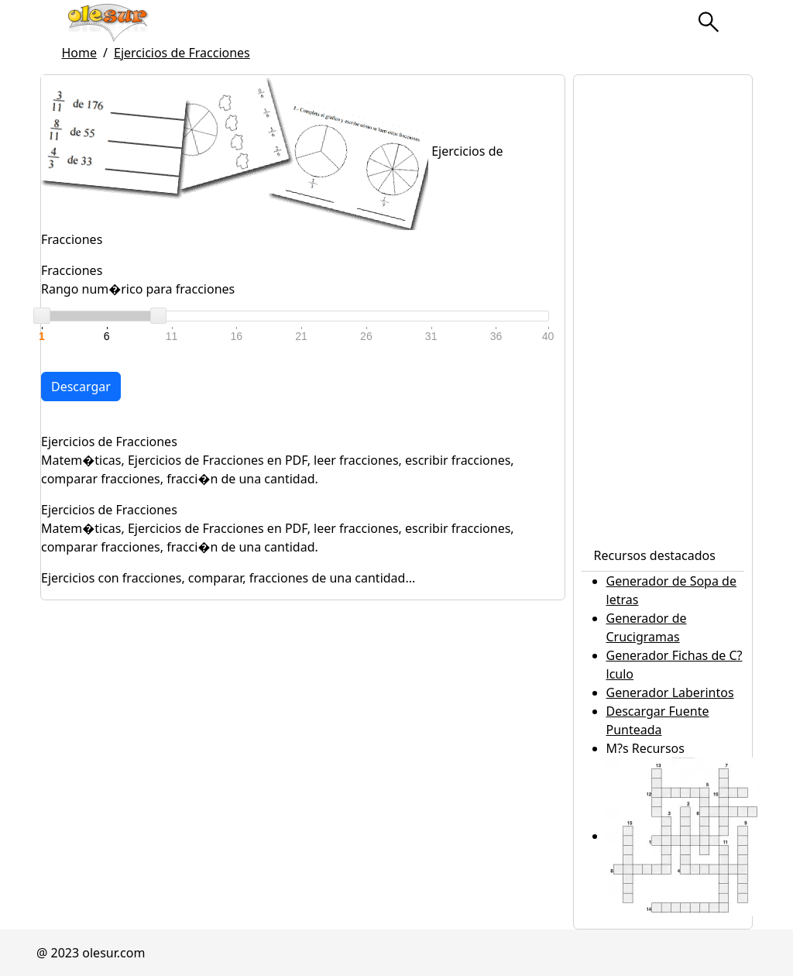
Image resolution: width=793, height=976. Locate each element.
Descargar (81, 386)
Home (80, 52)
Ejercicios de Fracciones (182, 52)
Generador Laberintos (670, 692)
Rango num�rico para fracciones (138, 288)
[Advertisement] (663, 307)
